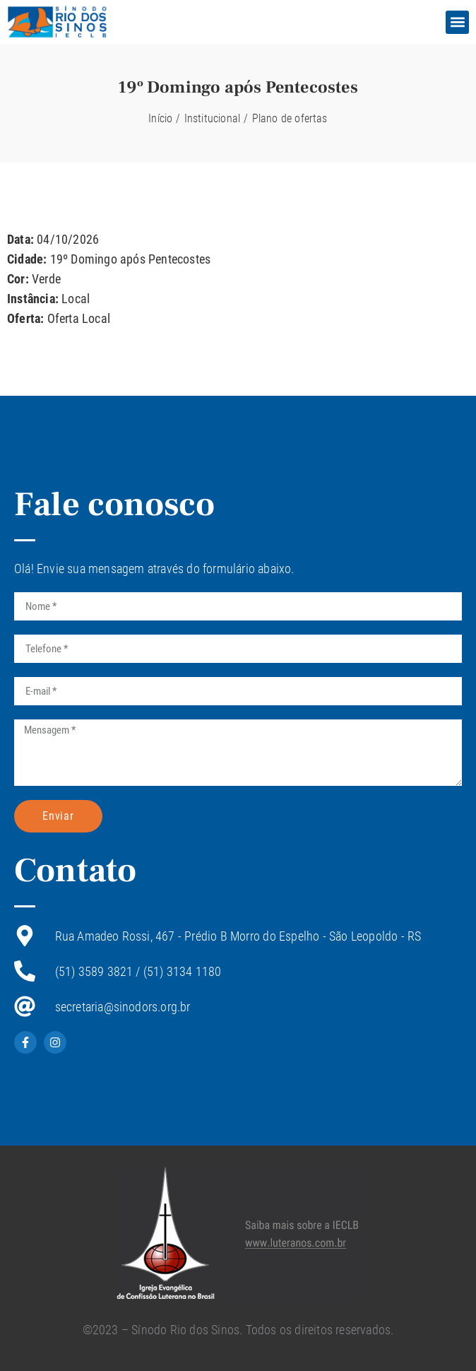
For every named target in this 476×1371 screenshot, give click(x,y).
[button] (457, 22)
